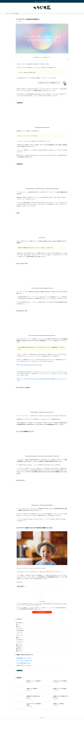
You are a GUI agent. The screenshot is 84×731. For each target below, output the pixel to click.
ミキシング (21, 638)
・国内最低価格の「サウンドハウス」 (24, 669)
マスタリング (21, 636)
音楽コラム (20, 662)
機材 (19, 644)
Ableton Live (21, 631)
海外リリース (21, 641)
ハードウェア (21, 649)
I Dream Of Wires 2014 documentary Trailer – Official (30, 364)
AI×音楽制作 (21, 623)
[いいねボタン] (20, 586)
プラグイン (21, 651)
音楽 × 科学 (20, 654)
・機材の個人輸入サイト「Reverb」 (23, 677)
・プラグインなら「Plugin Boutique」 (24, 672)
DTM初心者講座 (22, 633)
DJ (18, 626)
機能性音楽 (20, 656)
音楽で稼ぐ (20, 659)
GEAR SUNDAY (21, 646)
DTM (19, 628)
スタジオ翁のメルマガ (42, 612)
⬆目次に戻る (19, 582)
